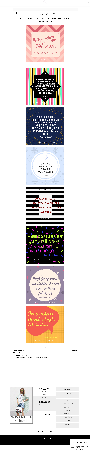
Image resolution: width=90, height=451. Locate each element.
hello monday (38, 13)
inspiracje (46, 13)
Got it (82, 449)
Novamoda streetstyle (67, 403)
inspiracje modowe (66, 399)
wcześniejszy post (19, 350)
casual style (66, 413)
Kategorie (9, 2)
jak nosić (67, 397)
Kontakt (16, 2)
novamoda (67, 423)
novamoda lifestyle (45, 14)
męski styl (67, 424)
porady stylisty (67, 389)
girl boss (31, 13)
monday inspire (71, 13)
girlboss (66, 396)
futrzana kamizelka (67, 421)
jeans (67, 414)
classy (67, 400)
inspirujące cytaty (55, 13)
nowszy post (74, 350)
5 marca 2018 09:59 (25, 355)
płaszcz (66, 406)
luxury (67, 427)
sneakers (67, 410)
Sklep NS (3, 2)
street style (66, 393)
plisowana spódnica (67, 420)
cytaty (26, 13)
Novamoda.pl (44, 391)
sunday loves (66, 407)
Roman (18, 355)
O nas (21, 2)
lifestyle (63, 13)
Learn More (78, 449)
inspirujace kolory (66, 417)
